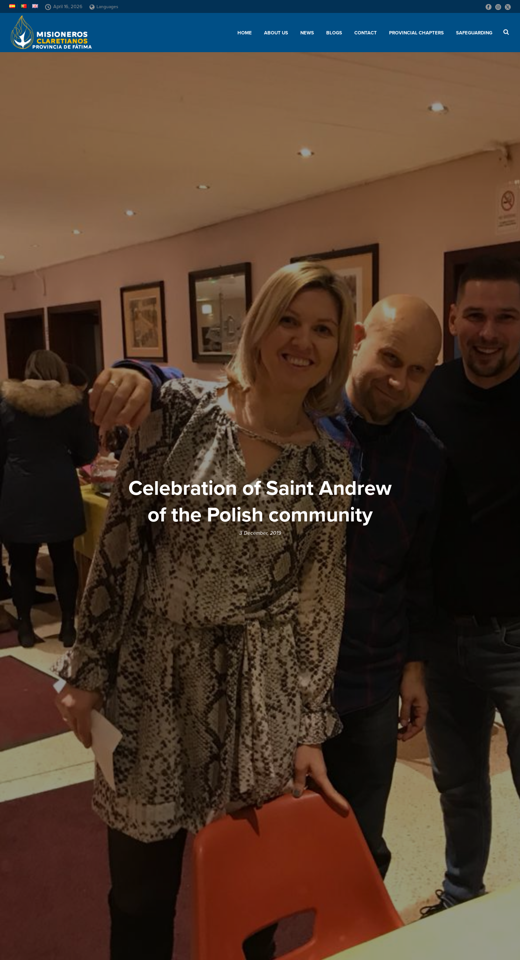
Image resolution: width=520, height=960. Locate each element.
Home (244, 33)
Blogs (334, 33)
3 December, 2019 (260, 533)
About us (276, 33)
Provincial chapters (416, 33)
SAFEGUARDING (474, 33)
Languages (104, 6)
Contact (365, 33)
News (307, 33)
